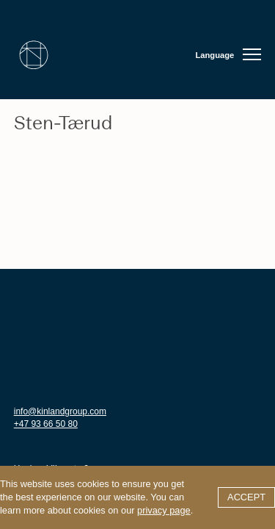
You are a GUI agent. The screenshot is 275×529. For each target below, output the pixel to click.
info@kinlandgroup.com (60, 411)
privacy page (164, 510)
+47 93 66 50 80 (46, 424)
